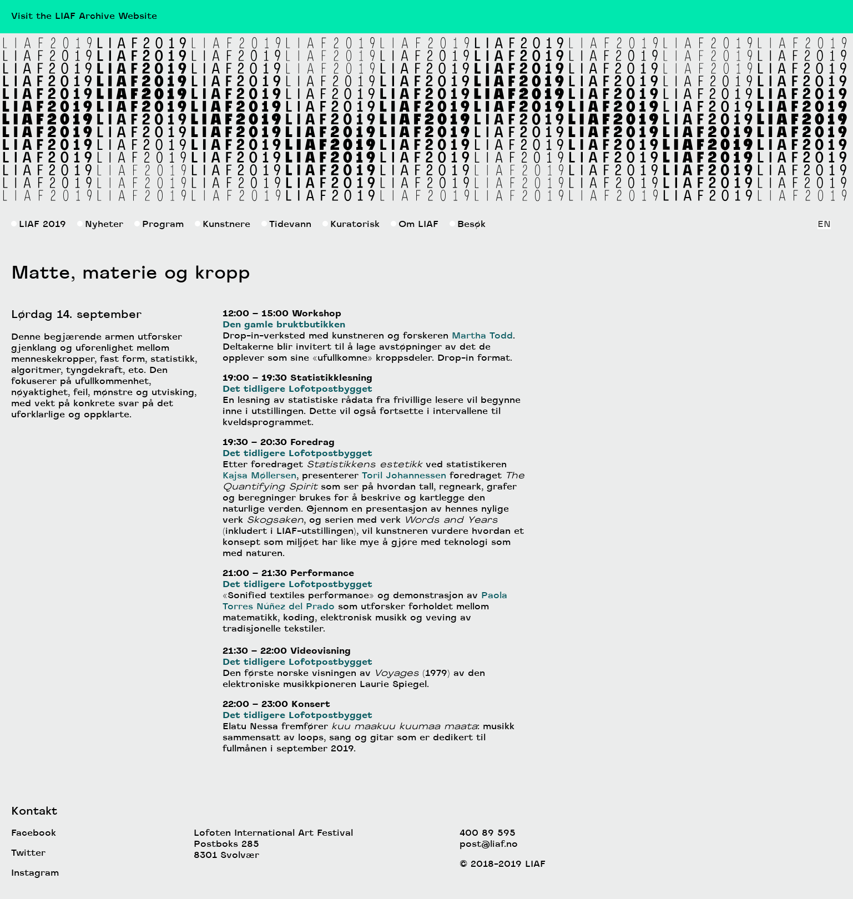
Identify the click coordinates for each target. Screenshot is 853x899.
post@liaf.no (489, 844)
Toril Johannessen (404, 476)
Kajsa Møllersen (259, 476)
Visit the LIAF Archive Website (84, 16)
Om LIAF (414, 224)
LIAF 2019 (38, 224)
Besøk (468, 224)
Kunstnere (222, 224)
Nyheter (100, 224)
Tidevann (286, 224)
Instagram (35, 873)
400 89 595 (488, 833)
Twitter (28, 853)
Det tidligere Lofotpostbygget (297, 389)
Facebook (33, 833)
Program (159, 224)
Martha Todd (482, 336)
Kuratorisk (351, 224)
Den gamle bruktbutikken (284, 325)
